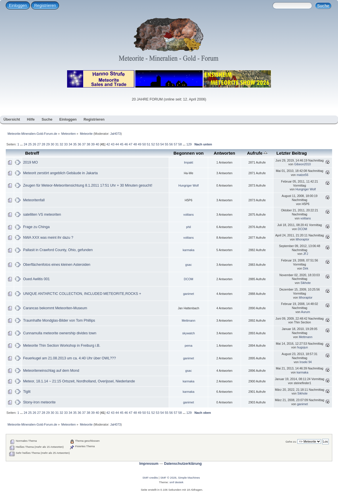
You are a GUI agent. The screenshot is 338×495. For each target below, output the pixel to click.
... (22, 144)
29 (48, 144)
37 (84, 144)
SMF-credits (150, 477)
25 (30, 144)
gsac (188, 264)
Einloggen (18, 5)
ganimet (188, 293)
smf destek (176, 482)
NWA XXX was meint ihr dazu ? (48, 238)
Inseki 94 (305, 362)
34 (70, 144)
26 (34, 144)
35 (75, 144)
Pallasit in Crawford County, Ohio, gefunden (58, 250)
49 (139, 144)
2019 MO (30, 162)
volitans (188, 214)
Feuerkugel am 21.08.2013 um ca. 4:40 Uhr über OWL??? (69, 358)
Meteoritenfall (34, 200)
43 (112, 144)
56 (171, 144)
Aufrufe (257, 153)
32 (61, 144)
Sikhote (306, 283)
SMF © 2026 (168, 477)
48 (135, 144)
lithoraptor (302, 239)
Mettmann (188, 320)
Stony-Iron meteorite (39, 402)
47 (130, 144)
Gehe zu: (291, 441)
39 (92, 144)
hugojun (302, 347)
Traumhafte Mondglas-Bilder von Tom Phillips (59, 320)
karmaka (188, 250)
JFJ (305, 253)
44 (117, 144)
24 (25, 144)
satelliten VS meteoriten (42, 215)
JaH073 (115, 133)
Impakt (188, 162)
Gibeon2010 (302, 164)
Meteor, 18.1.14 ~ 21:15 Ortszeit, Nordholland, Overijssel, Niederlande (79, 381)
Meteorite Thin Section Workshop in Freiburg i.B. (61, 346)
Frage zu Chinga (36, 227)
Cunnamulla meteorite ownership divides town (59, 333)
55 (166, 144)
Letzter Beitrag (291, 153)
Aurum (305, 312)
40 (97, 144)
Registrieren (45, 5)
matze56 (302, 175)
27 (39, 144)
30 (52, 144)
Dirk (305, 268)
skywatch (188, 333)
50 (144, 144)
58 (180, 144)
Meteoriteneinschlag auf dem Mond (51, 371)
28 (43, 144)
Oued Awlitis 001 (36, 279)
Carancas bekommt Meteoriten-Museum (55, 308)
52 (153, 144)
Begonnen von (188, 153)
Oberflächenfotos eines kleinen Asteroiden (56, 265)
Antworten (224, 153)
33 (66, 144)
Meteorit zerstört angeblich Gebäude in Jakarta (60, 173)
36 (79, 144)
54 (162, 144)
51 (148, 144)
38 (88, 144)
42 (108, 144)
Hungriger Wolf (189, 185)
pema (189, 345)
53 (157, 144)
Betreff (32, 153)
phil (188, 227)
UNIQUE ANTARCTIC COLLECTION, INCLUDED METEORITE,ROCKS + (82, 294)
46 (126, 144)
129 (189, 144)
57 (175, 144)
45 (121, 144)
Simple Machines (189, 477)
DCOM (302, 229)
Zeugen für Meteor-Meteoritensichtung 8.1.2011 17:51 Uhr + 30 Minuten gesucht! (87, 185)
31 (56, 144)
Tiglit (27, 392)
